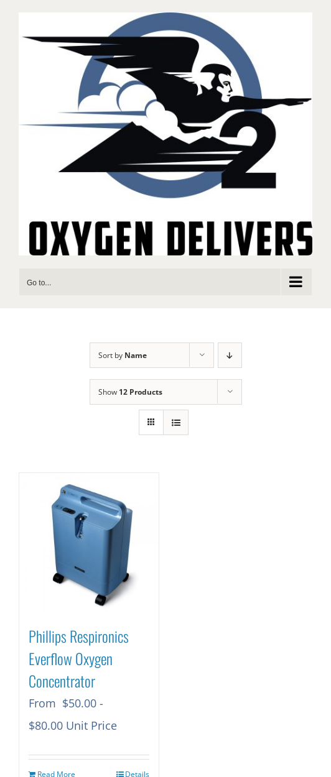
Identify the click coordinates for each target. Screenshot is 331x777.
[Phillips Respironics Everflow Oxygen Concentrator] (89, 542)
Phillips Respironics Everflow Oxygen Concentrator (79, 658)
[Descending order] (230, 355)
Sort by (122, 355)
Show (130, 392)
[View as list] (176, 422)
